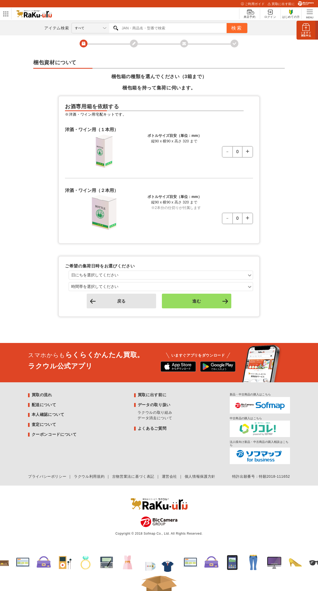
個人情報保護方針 (200, 476)
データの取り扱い (154, 404)
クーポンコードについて (54, 434)
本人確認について (48, 414)
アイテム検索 (56, 28)
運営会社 (169, 476)
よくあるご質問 (152, 428)
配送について (44, 404)
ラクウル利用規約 (89, 476)
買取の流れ (42, 395)
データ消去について (155, 418)
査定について (44, 424)
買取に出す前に (281, 4)
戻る (107, 301)
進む (210, 301)
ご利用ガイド (253, 4)
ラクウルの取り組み (155, 412)
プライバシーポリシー (47, 476)
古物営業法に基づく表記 (133, 476)
